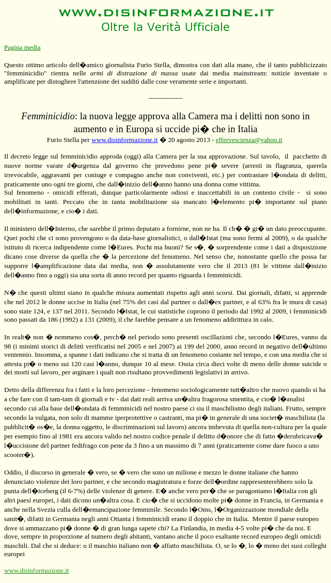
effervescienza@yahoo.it (249, 140)
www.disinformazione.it (124, 140)
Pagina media (22, 47)
